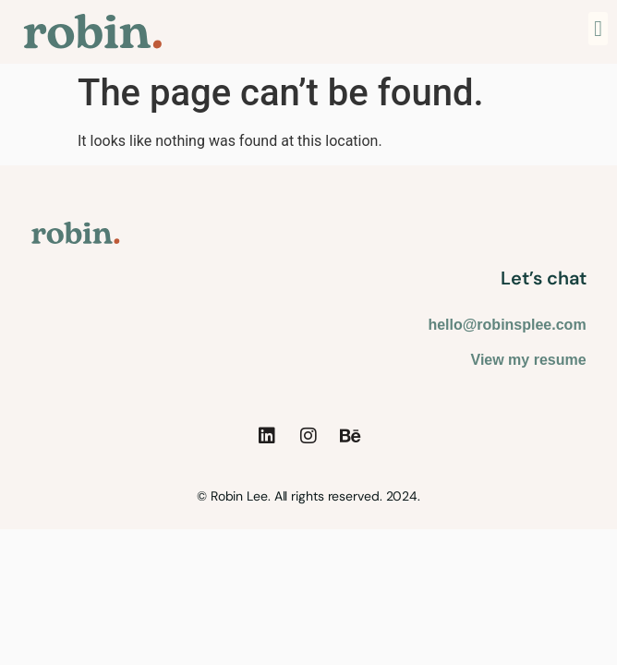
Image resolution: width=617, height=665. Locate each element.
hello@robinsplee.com (507, 324)
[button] (598, 28)
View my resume (529, 360)
